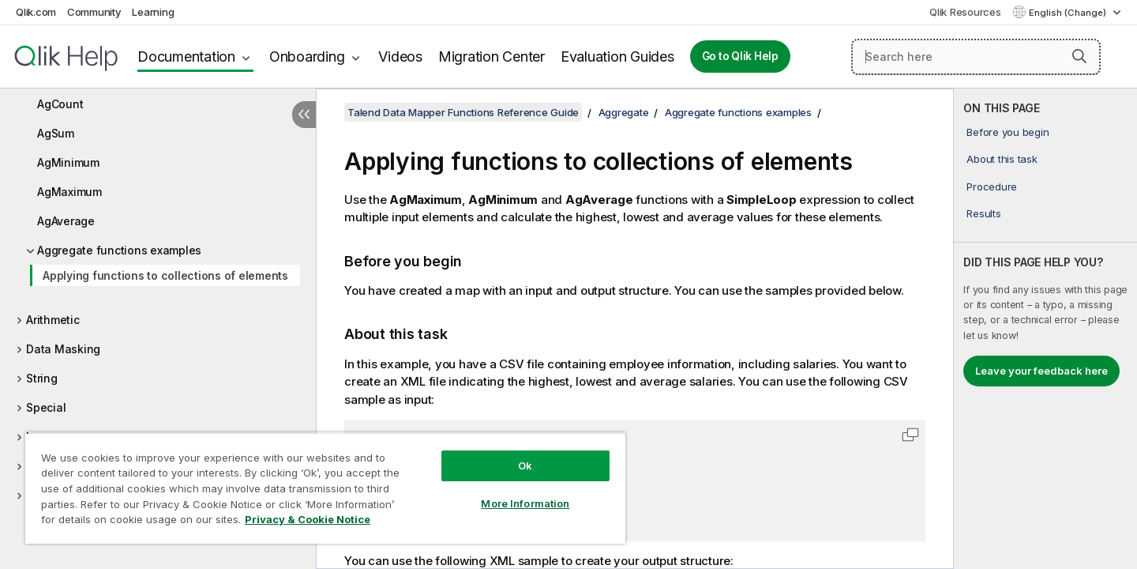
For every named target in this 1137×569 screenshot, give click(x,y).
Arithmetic (53, 319)
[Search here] (976, 56)
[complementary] (1045, 329)
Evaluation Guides (617, 56)
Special (46, 407)
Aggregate (624, 112)
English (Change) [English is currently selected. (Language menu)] (1069, 12)
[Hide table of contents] (304, 114)
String (42, 378)
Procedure (991, 186)
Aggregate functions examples (119, 250)
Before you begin (1007, 132)
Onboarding (307, 56)
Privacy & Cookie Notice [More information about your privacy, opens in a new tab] (307, 519)
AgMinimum (68, 162)
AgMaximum (69, 191)
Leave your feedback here (1041, 370)
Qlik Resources (965, 12)
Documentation (186, 56)
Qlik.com (36, 12)
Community (94, 12)
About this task (1001, 159)
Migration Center (491, 56)
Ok (525, 465)
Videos (400, 56)
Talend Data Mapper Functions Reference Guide (463, 112)
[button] (1079, 56)
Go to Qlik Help (740, 56)
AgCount (60, 104)
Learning (153, 12)
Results (983, 213)
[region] (325, 488)
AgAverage (66, 221)
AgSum (55, 133)
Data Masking (63, 349)
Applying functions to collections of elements (165, 275)
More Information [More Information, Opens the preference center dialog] (525, 503)
